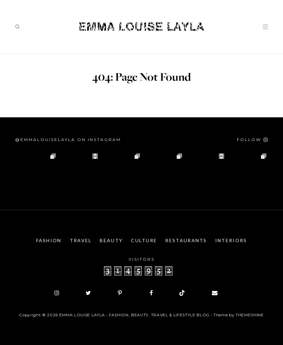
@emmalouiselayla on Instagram (68, 139)
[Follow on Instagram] (252, 139)
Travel (81, 240)
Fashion (49, 240)
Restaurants (186, 240)
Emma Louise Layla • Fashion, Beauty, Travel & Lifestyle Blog (134, 314)
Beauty (111, 240)
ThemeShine (250, 314)
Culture (144, 240)
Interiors (231, 240)
